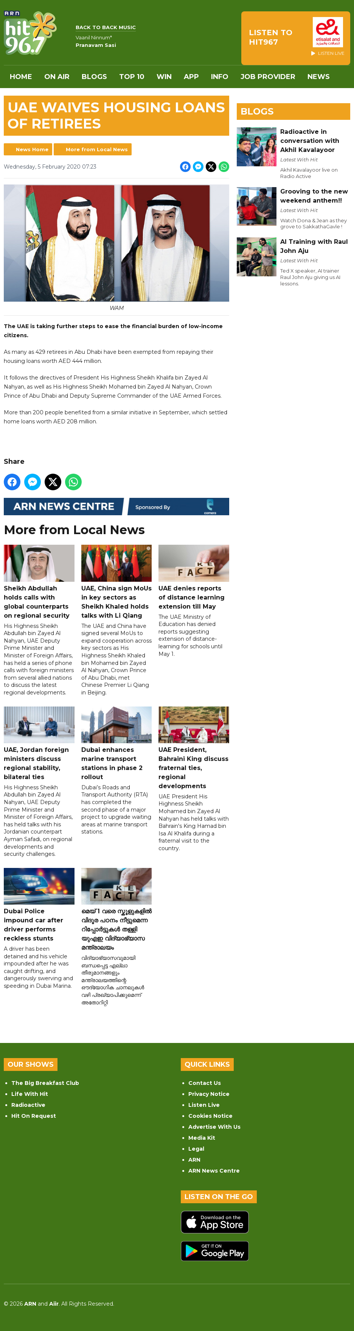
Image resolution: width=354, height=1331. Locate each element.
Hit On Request (33, 1116)
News (318, 77)
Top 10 (131, 77)
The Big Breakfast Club (45, 1083)
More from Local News (97, 149)
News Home (32, 149)
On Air (57, 77)
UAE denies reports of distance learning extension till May (193, 577)
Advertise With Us (214, 1126)
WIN (164, 77)
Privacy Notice (209, 1094)
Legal (196, 1148)
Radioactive (28, 1105)
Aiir (54, 1303)
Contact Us (204, 1083)
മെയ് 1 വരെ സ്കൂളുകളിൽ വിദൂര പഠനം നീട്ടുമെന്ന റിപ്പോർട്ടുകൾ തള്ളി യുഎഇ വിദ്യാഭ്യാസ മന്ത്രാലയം (116, 909)
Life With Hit (29, 1094)
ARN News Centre (214, 1170)
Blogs (94, 77)
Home (21, 77)
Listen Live (204, 1105)
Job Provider (268, 77)
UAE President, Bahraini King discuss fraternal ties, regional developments (193, 748)
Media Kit (201, 1137)
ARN (194, 1159)
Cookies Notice (210, 1116)
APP (191, 77)
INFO (219, 77)
